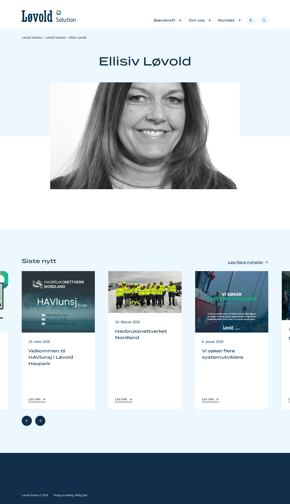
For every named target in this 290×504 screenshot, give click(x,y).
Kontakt (226, 20)
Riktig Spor (81, 495)
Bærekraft (164, 20)
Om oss (197, 20)
